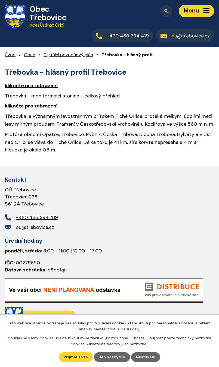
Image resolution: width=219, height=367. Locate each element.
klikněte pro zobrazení (31, 85)
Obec (29, 55)
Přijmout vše (76, 357)
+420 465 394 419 (37, 217)
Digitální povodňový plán (68, 55)
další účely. (130, 329)
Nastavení (145, 357)
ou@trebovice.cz (35, 227)
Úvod (10, 55)
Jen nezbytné (112, 357)
